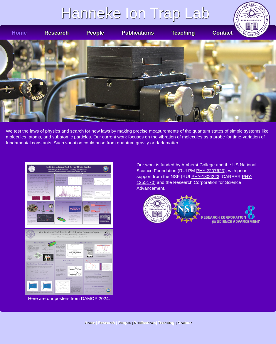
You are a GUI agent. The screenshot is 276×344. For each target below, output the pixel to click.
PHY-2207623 (210, 170)
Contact (223, 33)
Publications (138, 33)
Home (19, 33)
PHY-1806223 (205, 176)
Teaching (183, 33)
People (95, 33)
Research (56, 33)
